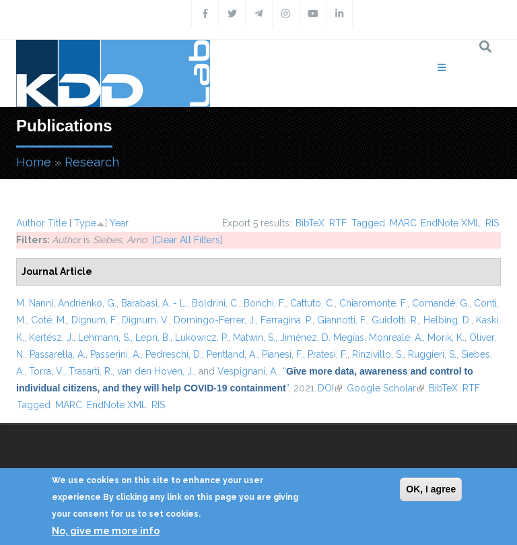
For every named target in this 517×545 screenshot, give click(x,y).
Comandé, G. (440, 303)
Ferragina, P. (286, 320)
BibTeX (310, 223)
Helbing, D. (447, 320)
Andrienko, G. (87, 303)
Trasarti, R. (90, 371)
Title (57, 223)
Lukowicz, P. (201, 337)
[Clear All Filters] (187, 239)
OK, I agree (431, 489)
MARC (403, 223)
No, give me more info (106, 530)
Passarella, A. (57, 354)
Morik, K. (445, 337)
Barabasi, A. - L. (154, 303)
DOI (330, 388)
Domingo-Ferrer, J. (215, 320)
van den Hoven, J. (155, 371)
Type (85, 223)
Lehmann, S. (104, 337)
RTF (338, 223)
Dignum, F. (94, 320)
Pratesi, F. (327, 354)
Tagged (368, 223)
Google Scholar (385, 388)
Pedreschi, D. (173, 354)
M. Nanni (34, 303)
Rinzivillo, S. (377, 354)
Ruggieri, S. (432, 354)
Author (30, 223)
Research (92, 162)
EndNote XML (451, 223)
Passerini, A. (115, 354)
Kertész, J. (51, 337)
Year (119, 223)
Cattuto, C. (312, 303)
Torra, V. (46, 371)
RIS (492, 223)
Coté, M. (49, 320)
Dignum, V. (145, 320)
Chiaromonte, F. (373, 303)
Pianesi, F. (282, 354)
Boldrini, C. (215, 303)
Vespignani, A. (247, 371)
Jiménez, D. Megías (322, 337)
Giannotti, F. (342, 320)
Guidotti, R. (395, 320)
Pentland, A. (232, 354)
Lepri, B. (152, 337)
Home (33, 162)
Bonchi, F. (264, 303)
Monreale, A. (396, 337)
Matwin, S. (254, 337)
